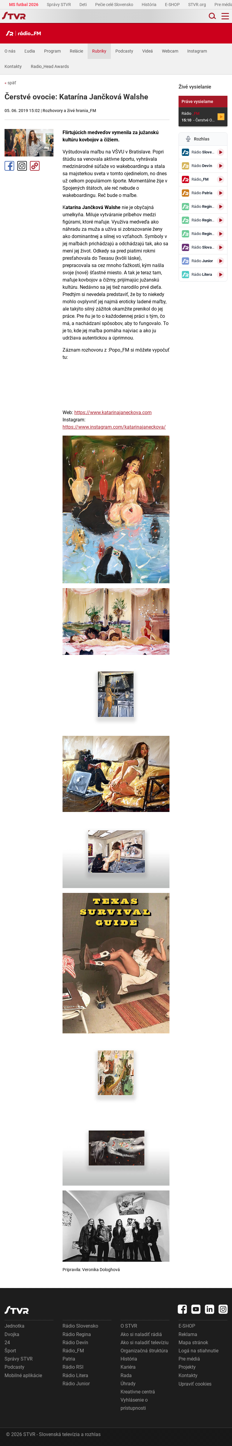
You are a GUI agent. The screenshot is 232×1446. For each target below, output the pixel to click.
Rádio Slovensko (80, 1326)
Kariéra (128, 1367)
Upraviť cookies (195, 1384)
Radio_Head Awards (50, 66)
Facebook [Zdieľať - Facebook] (9, 166)
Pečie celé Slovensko (114, 4)
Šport (10, 1351)
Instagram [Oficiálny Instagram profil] (22, 166)
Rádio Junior (76, 1383)
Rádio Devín (75, 1342)
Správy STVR (59, 4)
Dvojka (12, 1334)
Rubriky (99, 51)
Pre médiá (189, 1359)
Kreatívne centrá (138, 1392)
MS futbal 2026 (24, 4)
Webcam (170, 51)
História (149, 4)
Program (52, 51)
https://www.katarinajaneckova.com (113, 412)
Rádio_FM (73, 1351)
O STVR (129, 1326)
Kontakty (13, 66)
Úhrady (128, 1383)
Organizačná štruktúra (144, 1351)
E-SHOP (173, 4)
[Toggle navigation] (225, 16)
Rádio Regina (77, 1334)
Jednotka (14, 1326)
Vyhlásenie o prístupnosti (134, 1404)
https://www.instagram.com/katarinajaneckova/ (114, 427)
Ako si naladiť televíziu (145, 1342)
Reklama (188, 1334)
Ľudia (29, 51)
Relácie (76, 51)
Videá (147, 51)
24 (7, 1342)
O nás (10, 51)
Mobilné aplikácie (23, 1375)
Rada (126, 1375)
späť (10, 82)
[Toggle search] (211, 16)
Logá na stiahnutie (198, 1351)
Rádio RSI (73, 1367)
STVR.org (197, 4)
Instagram (197, 51)
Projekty (187, 1367)
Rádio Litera (75, 1375)
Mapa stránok (193, 1342)
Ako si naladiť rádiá (141, 1334)
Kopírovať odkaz (35, 166)
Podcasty (124, 51)
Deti (83, 4)
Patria (69, 1359)
